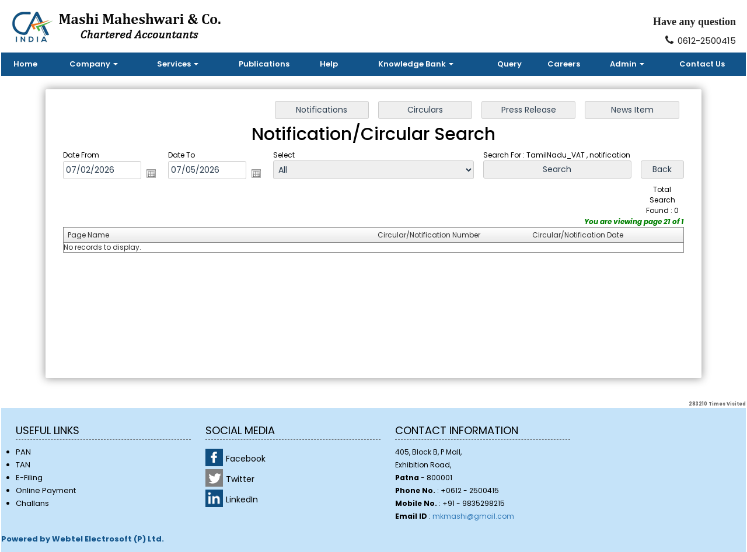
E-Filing (29, 477)
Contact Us (702, 63)
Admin (627, 63)
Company (93, 63)
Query (509, 63)
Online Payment (46, 490)
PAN (23, 451)
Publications (264, 63)
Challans (32, 503)
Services (177, 63)
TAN (23, 464)
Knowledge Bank (415, 63)
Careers (563, 63)
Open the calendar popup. (159, 175)
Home (25, 63)
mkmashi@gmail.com (473, 516)
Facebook (246, 458)
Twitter (240, 479)
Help (329, 63)
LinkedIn (242, 499)
